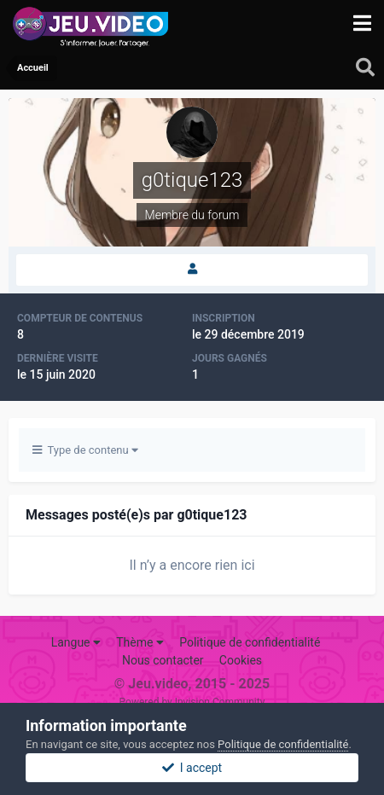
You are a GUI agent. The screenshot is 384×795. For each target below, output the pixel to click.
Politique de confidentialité (249, 642)
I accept (192, 768)
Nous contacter (163, 660)
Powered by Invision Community (192, 702)
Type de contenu (85, 450)
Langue (76, 642)
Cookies (240, 660)
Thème (140, 642)
